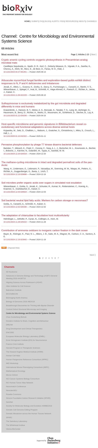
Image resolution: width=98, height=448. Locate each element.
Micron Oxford (12, 375)
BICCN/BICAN (12, 294)
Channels (92, 21)
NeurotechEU (11, 390)
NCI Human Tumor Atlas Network (19, 383)
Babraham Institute (13, 290)
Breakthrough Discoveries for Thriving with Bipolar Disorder (30, 305)
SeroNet (9, 402)
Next (94, 54)
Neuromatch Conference (16, 386)
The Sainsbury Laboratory (16, 421)
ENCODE (10, 332)
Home (27, 21)
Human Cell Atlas (13, 356)
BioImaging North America (16, 298)
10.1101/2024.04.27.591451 (15, 72)
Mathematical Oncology (15, 371)
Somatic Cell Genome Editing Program (22, 410)
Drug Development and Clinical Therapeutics (24, 329)
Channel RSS (14, 248)
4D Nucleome (11, 272)
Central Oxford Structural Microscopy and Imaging (26, 309)
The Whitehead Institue (15, 425)
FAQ (42, 21)
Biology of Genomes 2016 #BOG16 (20, 302)
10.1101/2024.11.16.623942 (15, 240)
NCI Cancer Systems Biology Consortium (23, 379)
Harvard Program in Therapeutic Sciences (23, 348)
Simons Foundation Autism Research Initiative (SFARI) (28, 398)
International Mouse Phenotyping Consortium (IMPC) (27, 367)
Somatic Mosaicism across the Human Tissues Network (28, 414)
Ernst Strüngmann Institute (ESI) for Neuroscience (26, 340)
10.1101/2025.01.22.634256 (15, 115)
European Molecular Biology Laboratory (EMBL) (25, 336)
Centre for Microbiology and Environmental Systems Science (30, 313)
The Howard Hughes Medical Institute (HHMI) (24, 352)
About (82, 21)
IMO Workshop (12, 363)
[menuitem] (27, 21)
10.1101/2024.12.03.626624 (15, 192)
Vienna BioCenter (13, 429)
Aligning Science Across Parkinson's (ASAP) (24, 282)
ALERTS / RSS (58, 21)
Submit (34, 21)
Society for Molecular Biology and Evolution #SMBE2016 (29, 406)
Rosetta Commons (13, 394)
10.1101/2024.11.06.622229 (15, 95)
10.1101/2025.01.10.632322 (15, 136)
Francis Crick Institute (15, 344)
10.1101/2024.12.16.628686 (15, 174)
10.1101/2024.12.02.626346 (15, 207)
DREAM (9, 325)
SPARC (9, 417)
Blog (47, 21)
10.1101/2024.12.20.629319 (15, 154)
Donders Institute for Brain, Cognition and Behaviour (27, 321)
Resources (71, 21)
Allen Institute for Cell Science (18, 286)
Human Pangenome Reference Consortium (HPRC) (27, 359)
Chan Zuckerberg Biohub (16, 317)
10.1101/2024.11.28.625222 (15, 222)
